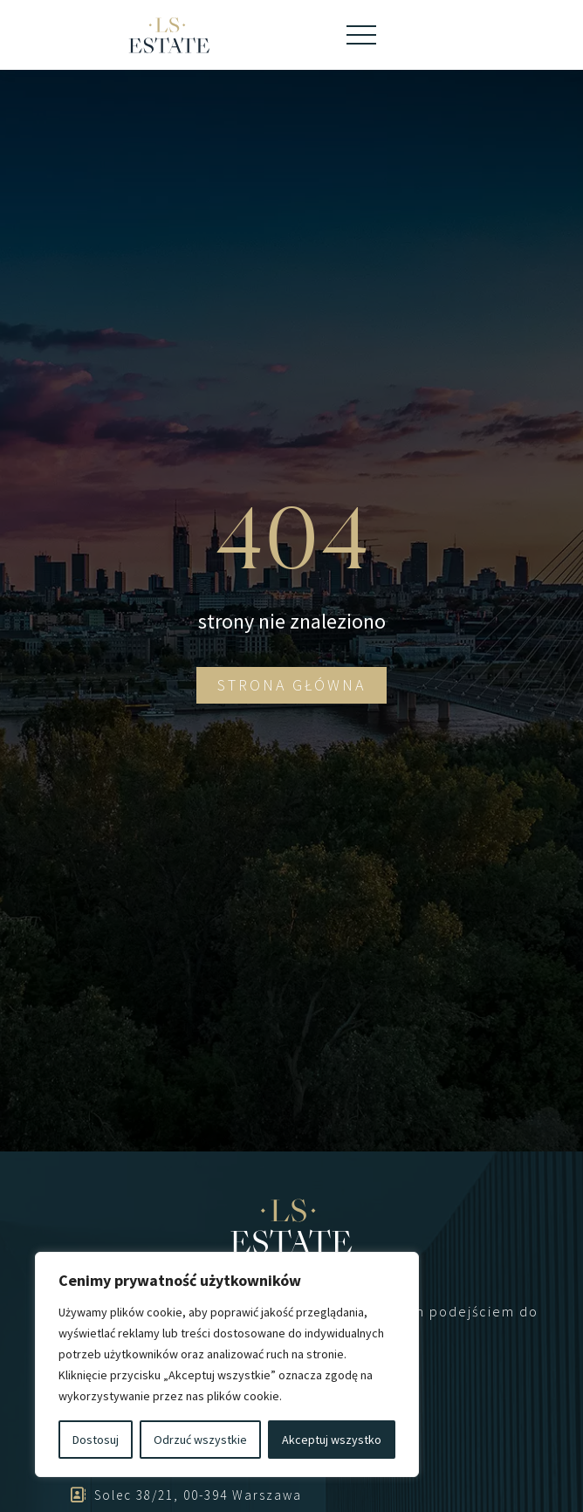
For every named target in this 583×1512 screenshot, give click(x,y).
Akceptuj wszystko (331, 1439)
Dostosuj (95, 1439)
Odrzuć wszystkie (200, 1439)
